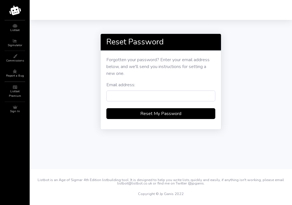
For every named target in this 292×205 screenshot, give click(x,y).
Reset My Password (160, 113)
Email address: (120, 85)
